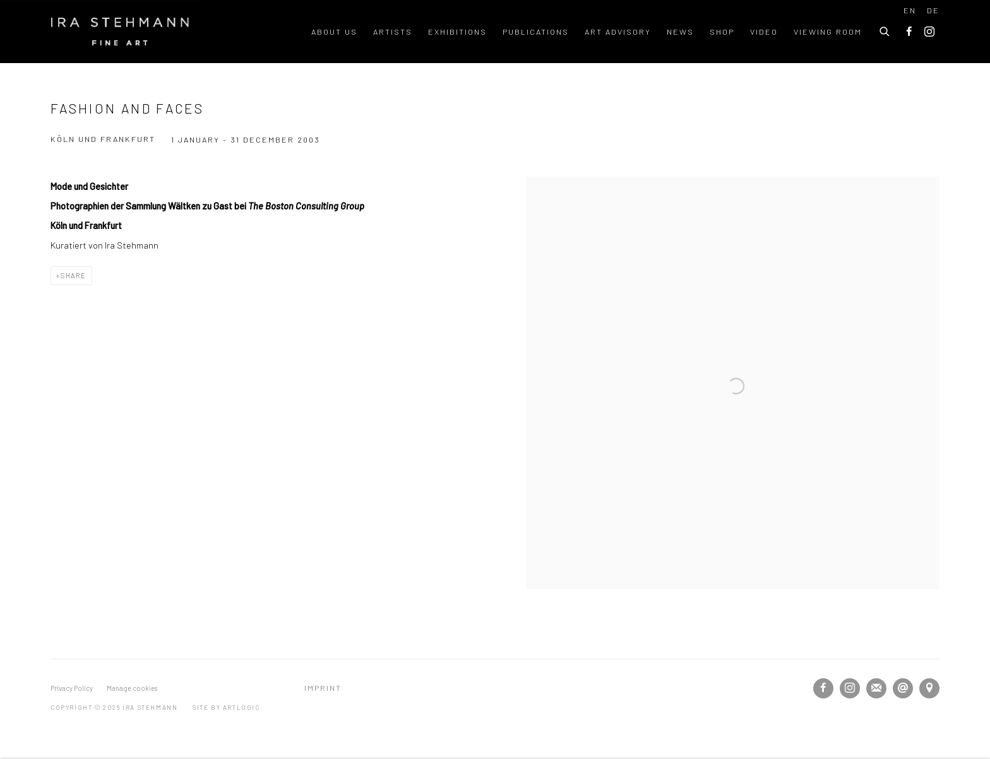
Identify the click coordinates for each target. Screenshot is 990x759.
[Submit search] (885, 29)
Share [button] (73, 275)
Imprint (323, 688)
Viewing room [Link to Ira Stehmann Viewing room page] (828, 31)
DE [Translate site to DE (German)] (933, 10)
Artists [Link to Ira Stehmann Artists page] (392, 31)
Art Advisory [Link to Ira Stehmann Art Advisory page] (618, 31)
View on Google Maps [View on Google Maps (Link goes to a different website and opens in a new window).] (929, 688)
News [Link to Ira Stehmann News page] (680, 31)
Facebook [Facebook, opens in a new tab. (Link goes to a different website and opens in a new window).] (909, 32)
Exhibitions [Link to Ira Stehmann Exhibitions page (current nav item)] (457, 31)
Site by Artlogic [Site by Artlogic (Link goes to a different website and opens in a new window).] (226, 707)
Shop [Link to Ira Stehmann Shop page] (722, 31)
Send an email (903, 688)
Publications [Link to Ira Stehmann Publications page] (536, 31)
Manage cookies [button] (132, 688)
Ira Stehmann (120, 31)
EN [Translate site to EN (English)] (910, 10)
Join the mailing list (876, 688)
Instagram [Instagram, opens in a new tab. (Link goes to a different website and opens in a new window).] (929, 32)
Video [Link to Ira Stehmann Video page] (764, 31)
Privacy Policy (72, 688)
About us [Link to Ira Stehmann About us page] (334, 31)
